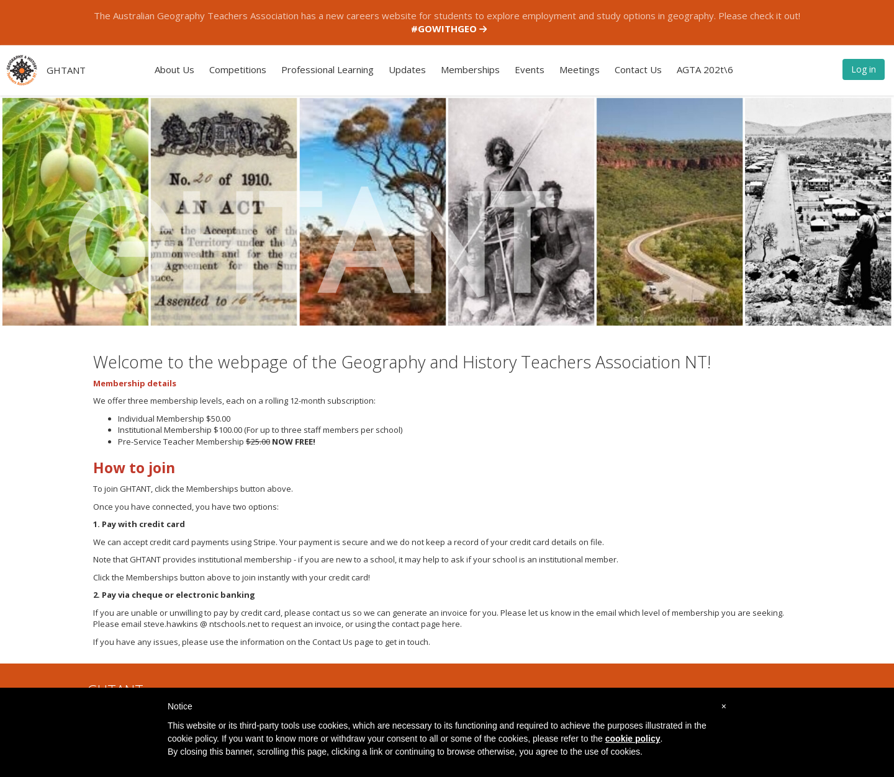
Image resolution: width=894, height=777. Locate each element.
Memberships (470, 69)
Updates (407, 69)
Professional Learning (327, 69)
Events (529, 69)
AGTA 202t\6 (705, 69)
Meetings (579, 69)
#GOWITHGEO (449, 28)
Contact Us (638, 69)
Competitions (237, 69)
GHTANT (66, 70)
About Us (174, 69)
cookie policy (633, 739)
